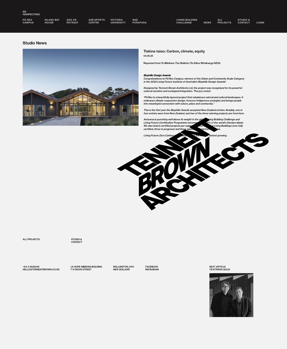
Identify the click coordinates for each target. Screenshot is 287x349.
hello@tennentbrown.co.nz (41, 269)
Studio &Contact (244, 21)
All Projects (31, 239)
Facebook (151, 266)
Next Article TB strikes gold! (231, 291)
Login (260, 22)
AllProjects (224, 21)
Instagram (152, 269)
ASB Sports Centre (97, 21)
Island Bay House (52, 21)
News (207, 22)
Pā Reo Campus (28, 21)
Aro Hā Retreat (72, 21)
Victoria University (118, 21)
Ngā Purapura (140, 21)
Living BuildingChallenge (186, 21)
